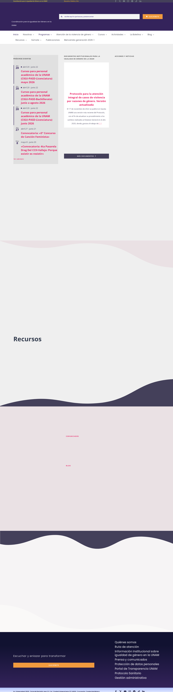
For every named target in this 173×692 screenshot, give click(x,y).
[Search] (61, 16)
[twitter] (120, 1)
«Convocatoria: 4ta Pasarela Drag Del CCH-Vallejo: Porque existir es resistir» (39, 150)
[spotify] (132, 1)
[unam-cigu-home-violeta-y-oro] (137, 207)
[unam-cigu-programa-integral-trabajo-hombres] (137, 183)
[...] (99, 123)
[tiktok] (136, 1)
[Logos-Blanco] (32, 5)
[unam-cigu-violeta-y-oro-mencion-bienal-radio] (36, 438)
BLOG (68, 466)
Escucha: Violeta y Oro (71, 1)
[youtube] (124, 1)
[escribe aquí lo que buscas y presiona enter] (99, 16)
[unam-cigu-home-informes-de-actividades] (137, 124)
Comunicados (72, 436)
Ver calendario (19, 159)
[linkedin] (140, 1)
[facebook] (116, 1)
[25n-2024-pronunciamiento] (86, 130)
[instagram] (128, 1)
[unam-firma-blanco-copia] (19, 641)
